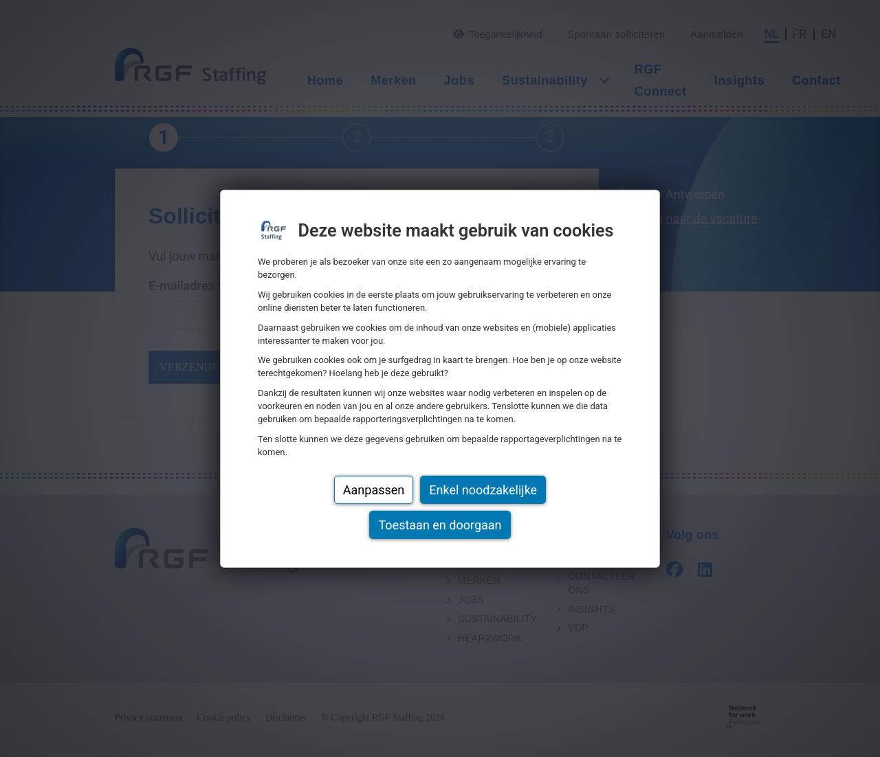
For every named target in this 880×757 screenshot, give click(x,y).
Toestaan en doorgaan (439, 525)
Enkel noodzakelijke (483, 490)
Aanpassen (373, 490)
